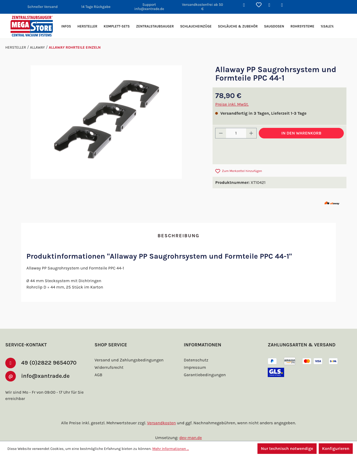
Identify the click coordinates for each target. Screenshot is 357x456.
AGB (99, 375)
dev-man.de (190, 437)
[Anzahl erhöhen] (251, 133)
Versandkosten (162, 423)
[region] (106, 122)
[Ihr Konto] (271, 5)
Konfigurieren (335, 448)
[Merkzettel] (258, 5)
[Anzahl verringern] (220, 133)
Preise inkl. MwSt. (232, 104)
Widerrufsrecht (108, 367)
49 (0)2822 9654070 (49, 362)
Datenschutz (195, 360)
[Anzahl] (236, 133)
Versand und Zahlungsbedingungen (128, 360)
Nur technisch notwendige (286, 448)
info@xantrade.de (47, 375)
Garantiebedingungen (204, 375)
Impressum (194, 367)
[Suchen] (246, 5)
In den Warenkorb (301, 133)
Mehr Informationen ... (168, 448)
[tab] (178, 236)
